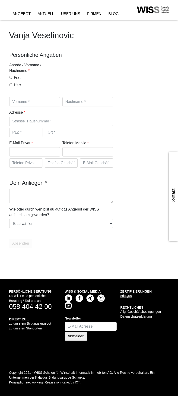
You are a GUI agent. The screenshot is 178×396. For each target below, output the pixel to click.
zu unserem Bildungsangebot (30, 323)
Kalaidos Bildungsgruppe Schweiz (59, 377)
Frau (15, 78)
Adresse (16, 112)
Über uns (70, 14)
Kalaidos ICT (70, 382)
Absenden (21, 243)
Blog (113, 14)
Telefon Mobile (74, 143)
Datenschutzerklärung (136, 316)
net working (34, 382)
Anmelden (76, 336)
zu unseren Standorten (25, 328)
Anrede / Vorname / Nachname (25, 68)
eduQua (126, 296)
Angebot (22, 14)
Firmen (94, 14)
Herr (15, 85)
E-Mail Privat (19, 143)
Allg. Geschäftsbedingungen (140, 311)
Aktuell (46, 14)
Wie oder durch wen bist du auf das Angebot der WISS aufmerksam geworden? (54, 212)
